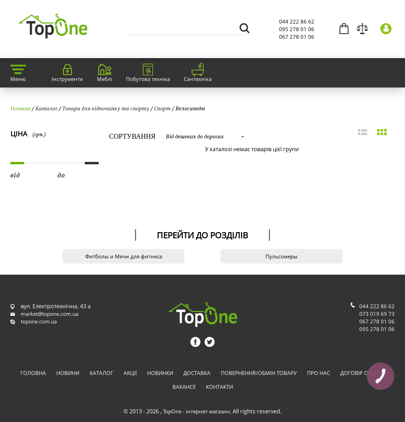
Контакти (219, 386)
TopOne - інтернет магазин (196, 411)
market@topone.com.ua (49, 313)
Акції (130, 372)
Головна (20, 108)
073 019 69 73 (377, 313)
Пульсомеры (282, 256)
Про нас (318, 372)
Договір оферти (362, 372)
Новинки (160, 372)
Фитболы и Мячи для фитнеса (123, 256)
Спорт (162, 108)
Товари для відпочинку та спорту (105, 108)
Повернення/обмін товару (259, 372)
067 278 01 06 (296, 36)
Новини (67, 372)
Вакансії (184, 386)
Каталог (46, 108)
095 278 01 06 (296, 29)
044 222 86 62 (296, 21)
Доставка (196, 372)
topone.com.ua (39, 321)
